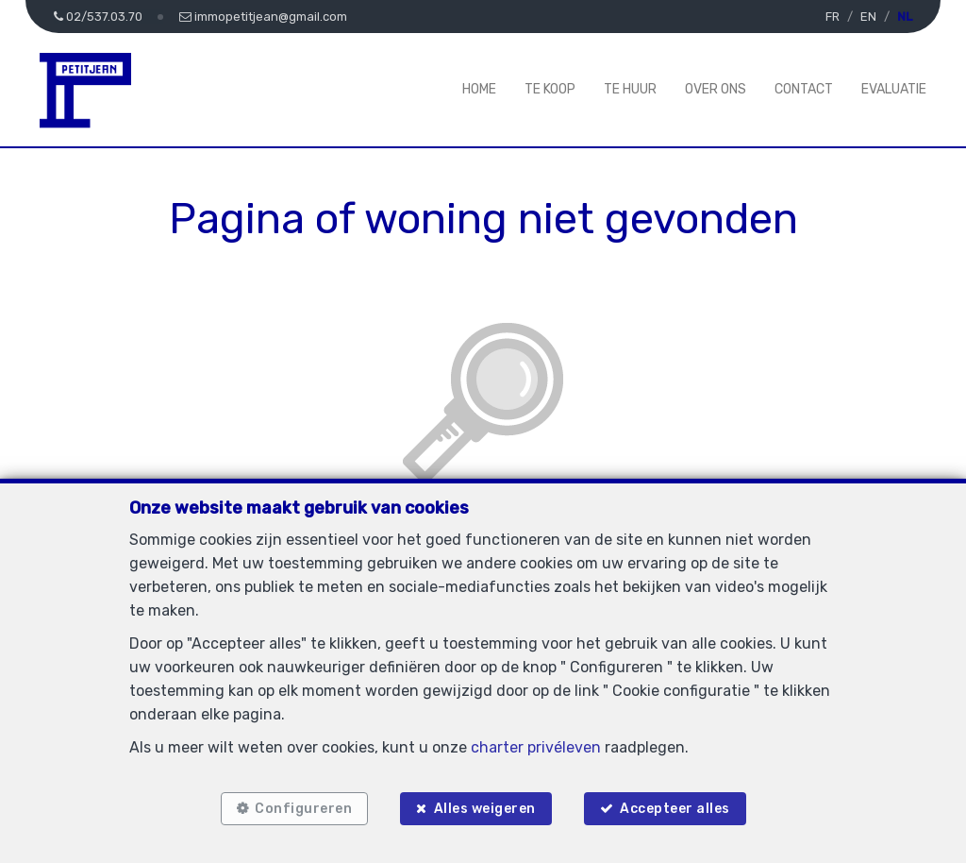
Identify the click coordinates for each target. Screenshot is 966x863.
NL (904, 16)
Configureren (303, 809)
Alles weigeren (485, 809)
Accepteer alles (675, 809)
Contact (803, 89)
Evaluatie (893, 89)
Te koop (550, 89)
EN (868, 16)
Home (479, 89)
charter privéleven (536, 747)
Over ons (715, 89)
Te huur (630, 89)
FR (832, 16)
